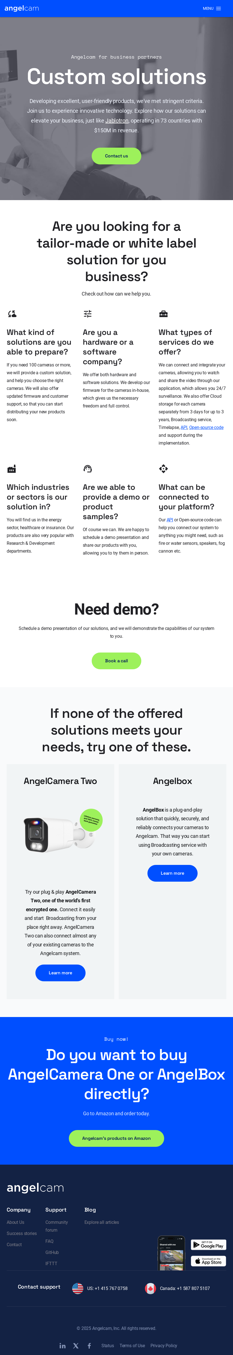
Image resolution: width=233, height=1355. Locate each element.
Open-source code (206, 427)
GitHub (52, 1252)
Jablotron (116, 120)
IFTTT (51, 1263)
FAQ (49, 1241)
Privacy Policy (164, 1345)
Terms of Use (132, 1345)
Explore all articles (101, 1222)
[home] (21, 8)
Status (107, 1345)
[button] (212, 8)
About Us (15, 1222)
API (184, 427)
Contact (14, 1244)
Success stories (22, 1233)
